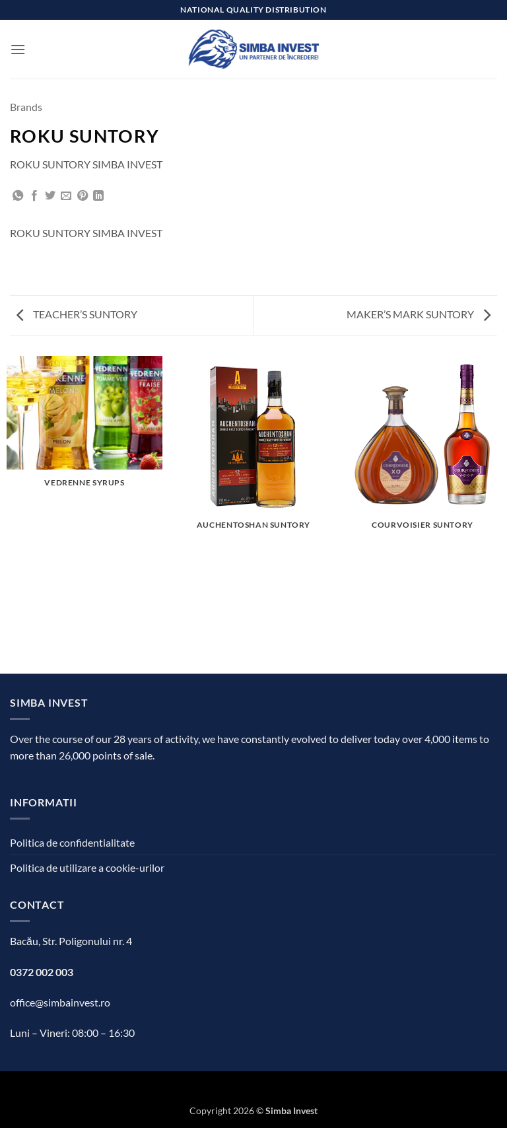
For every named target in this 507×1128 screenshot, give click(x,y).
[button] (18, 49)
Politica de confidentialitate (72, 842)
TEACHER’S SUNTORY (77, 314)
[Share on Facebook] (34, 196)
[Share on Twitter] (50, 196)
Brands (26, 106)
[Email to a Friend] (66, 196)
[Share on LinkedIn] (98, 196)
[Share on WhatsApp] (18, 196)
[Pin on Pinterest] (82, 196)
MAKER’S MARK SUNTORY (418, 314)
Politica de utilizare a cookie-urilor (87, 867)
